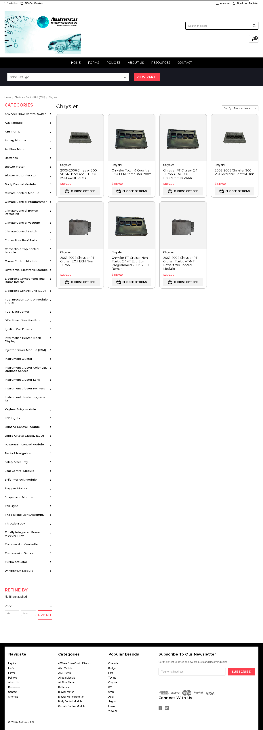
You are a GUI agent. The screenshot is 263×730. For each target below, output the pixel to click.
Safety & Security (16, 462)
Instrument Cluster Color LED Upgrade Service (26, 369)
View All (112, 711)
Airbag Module (15, 140)
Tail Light (11, 506)
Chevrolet (113, 663)
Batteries (11, 158)
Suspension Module (19, 497)
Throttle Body (15, 523)
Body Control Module (20, 184)
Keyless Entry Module (20, 409)
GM (110, 687)
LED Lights (12, 418)
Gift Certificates (31, 3)
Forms (93, 62)
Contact (185, 62)
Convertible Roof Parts (21, 240)
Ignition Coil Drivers (18, 329)
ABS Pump (12, 131)
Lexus (111, 706)
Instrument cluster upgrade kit (25, 398)
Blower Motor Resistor (21, 175)
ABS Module (14, 122)
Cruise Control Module (21, 261)
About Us (136, 62)
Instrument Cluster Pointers (25, 388)
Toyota (112, 677)
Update (45, 615)
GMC (111, 691)
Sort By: (228, 108)
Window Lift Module (19, 570)
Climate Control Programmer (26, 201)
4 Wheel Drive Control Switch (25, 114)
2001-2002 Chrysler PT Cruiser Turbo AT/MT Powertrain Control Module (180, 263)
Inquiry (12, 663)
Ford (110, 672)
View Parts (146, 77)
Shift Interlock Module (21, 479)
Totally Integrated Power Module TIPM (23, 534)
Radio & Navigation (18, 453)
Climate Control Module (22, 193)
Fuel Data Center (17, 311)
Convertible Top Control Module (22, 250)
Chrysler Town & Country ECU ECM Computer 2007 (131, 172)
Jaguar (112, 701)
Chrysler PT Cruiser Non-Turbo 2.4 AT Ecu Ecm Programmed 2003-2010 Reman (130, 263)
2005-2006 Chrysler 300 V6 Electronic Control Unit (234, 172)
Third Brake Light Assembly (24, 514)
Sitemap (13, 696)
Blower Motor (15, 166)
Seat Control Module (20, 471)
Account (223, 3)
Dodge (112, 668)
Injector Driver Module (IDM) (25, 350)
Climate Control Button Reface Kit (21, 212)
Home (76, 62)
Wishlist (11, 3)
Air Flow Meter (15, 149)
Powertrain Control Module (24, 444)
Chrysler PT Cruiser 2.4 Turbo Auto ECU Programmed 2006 (180, 174)
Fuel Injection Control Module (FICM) (26, 301)
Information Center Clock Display (23, 339)
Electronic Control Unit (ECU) (25, 290)
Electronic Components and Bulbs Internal (25, 280)
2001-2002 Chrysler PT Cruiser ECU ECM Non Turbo (77, 261)
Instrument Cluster (18, 359)
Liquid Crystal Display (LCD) (24, 435)
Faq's (11, 668)
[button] (28, 606)
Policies (113, 62)
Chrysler (113, 682)
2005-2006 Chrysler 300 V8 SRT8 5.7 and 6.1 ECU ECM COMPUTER (78, 174)
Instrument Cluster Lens (22, 379)
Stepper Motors (16, 488)
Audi (111, 696)
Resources (160, 62)
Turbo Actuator (16, 562)
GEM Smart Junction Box (22, 320)
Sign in (238, 3)
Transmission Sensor (19, 553)
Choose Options (80, 191)
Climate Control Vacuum (22, 222)
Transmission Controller (22, 544)
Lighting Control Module (22, 427)
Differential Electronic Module (26, 270)
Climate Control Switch (21, 231)
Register (253, 3)
